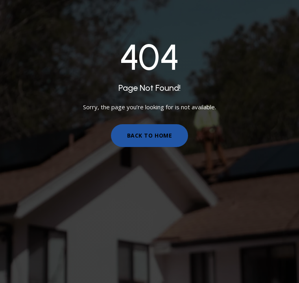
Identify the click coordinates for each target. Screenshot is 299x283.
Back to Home (149, 135)
